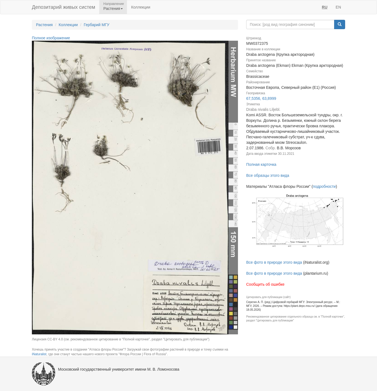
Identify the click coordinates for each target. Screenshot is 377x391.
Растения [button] (113, 8)
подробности (324, 186)
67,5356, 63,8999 (261, 98)
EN (338, 7)
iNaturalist (39, 354)
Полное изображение (51, 38)
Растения (44, 25)
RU (324, 7)
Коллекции (140, 7)
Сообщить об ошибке (265, 284)
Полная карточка (261, 164)
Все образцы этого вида (267, 175)
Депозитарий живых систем (63, 7)
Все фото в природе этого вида (274, 262)
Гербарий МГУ (96, 25)
